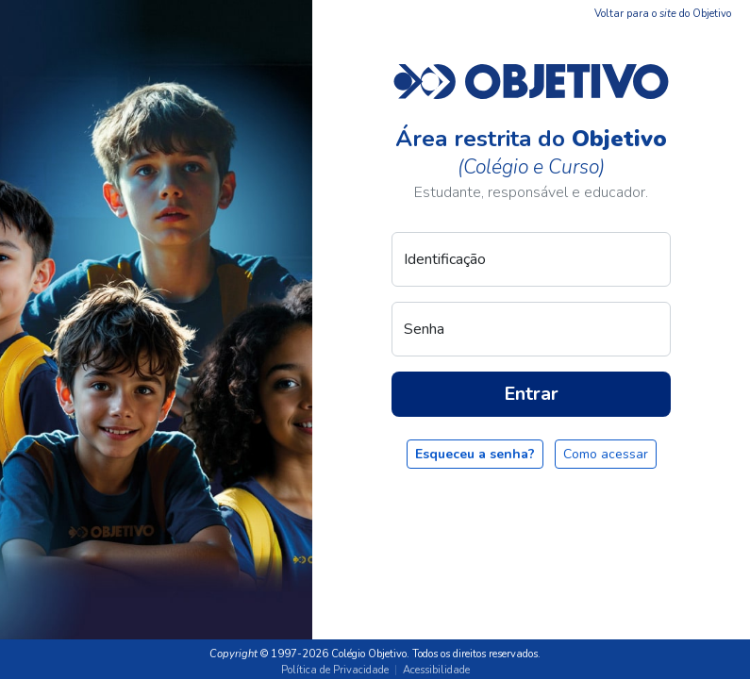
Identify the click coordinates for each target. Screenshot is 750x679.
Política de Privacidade (335, 670)
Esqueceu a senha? (475, 454)
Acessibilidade (436, 670)
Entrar (531, 393)
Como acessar (605, 454)
